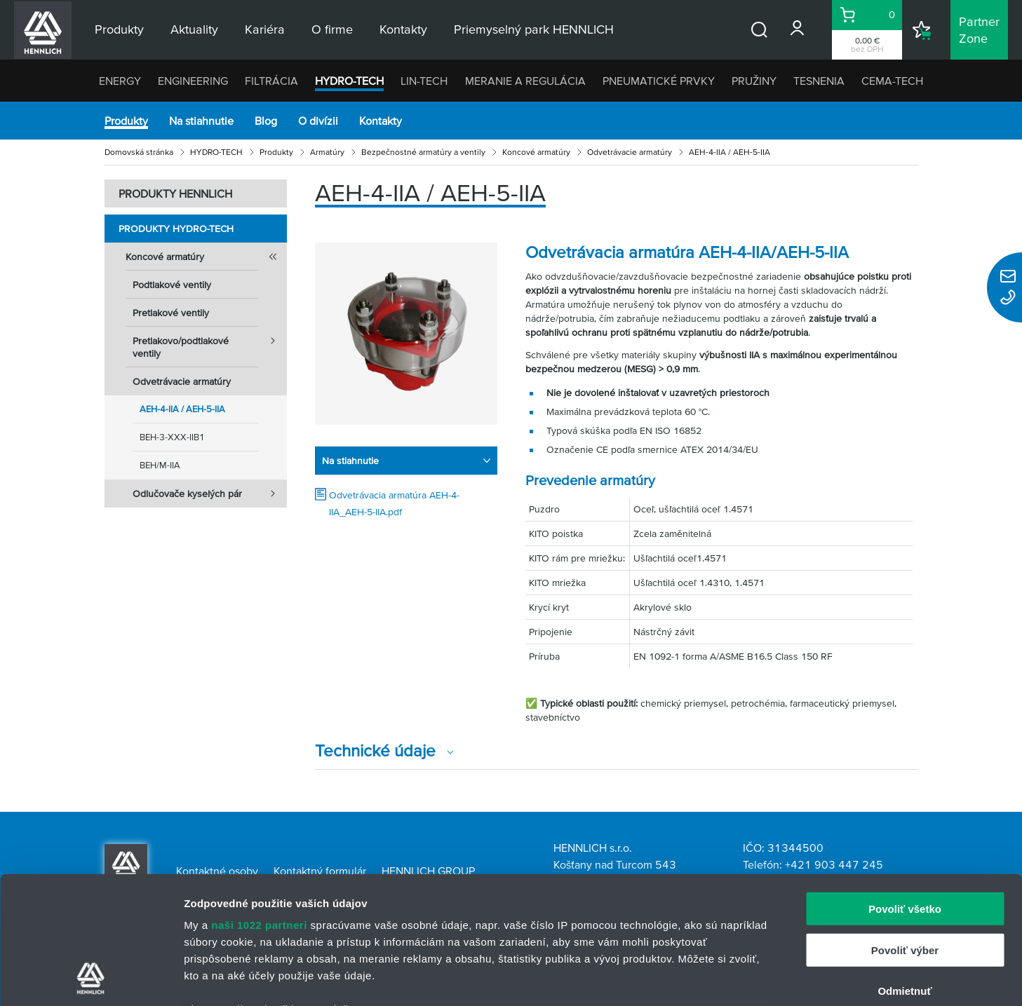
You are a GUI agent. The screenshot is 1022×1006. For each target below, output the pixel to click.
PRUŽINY (754, 80)
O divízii (318, 120)
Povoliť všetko (904, 790)
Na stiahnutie (201, 120)
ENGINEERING (193, 80)
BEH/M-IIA (160, 465)
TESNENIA (819, 80)
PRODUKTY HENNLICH (175, 193)
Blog (266, 120)
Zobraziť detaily (733, 978)
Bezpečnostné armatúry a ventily (423, 151)
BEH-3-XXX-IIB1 (172, 437)
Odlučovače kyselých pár (210, 494)
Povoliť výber (905, 830)
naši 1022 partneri (259, 806)
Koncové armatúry (536, 151)
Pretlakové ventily (171, 312)
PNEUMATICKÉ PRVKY (659, 80)
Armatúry (327, 151)
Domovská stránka (139, 151)
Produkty (126, 120)
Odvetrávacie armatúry (629, 151)
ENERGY (120, 80)
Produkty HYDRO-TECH (176, 228)
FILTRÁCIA (271, 80)
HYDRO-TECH (349, 80)
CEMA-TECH (892, 80)
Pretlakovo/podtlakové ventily (210, 343)
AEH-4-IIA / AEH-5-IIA (182, 409)
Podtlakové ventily (172, 284)
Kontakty (380, 120)
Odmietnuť (905, 872)
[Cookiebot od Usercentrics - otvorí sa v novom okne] (90, 978)
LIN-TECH (424, 80)
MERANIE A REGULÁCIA (525, 80)
